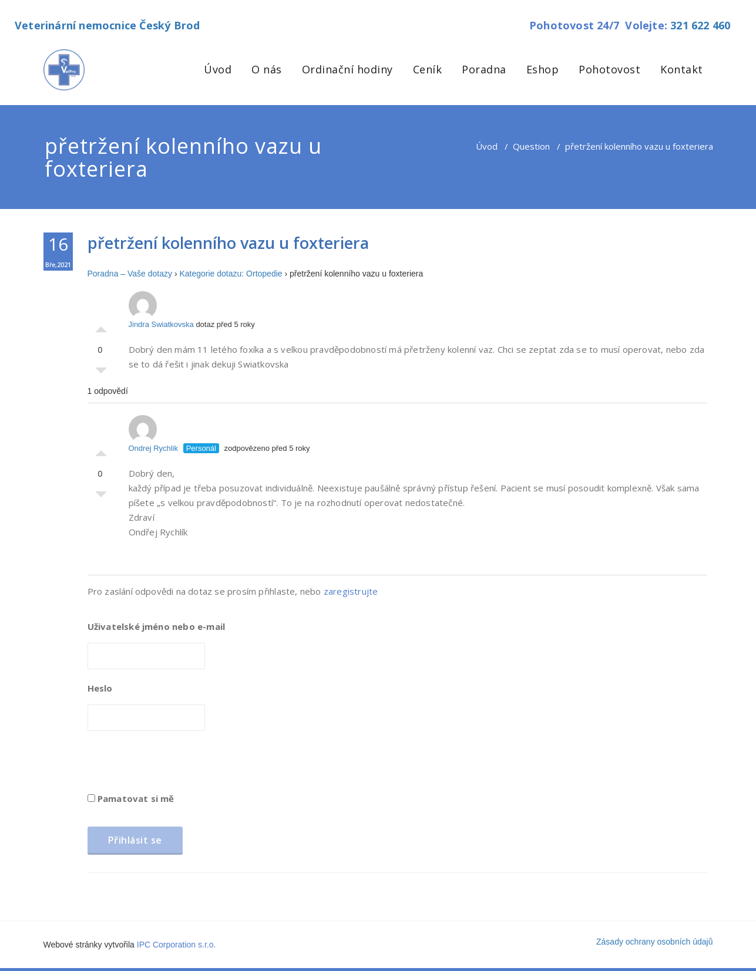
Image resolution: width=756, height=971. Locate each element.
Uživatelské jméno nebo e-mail (157, 626)
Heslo (100, 688)
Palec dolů (101, 373)
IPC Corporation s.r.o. (176, 944)
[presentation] (177, 765)
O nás (266, 69)
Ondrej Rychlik (154, 434)
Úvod (217, 69)
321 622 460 (700, 25)
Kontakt (681, 69)
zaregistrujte (351, 591)
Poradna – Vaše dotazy (130, 273)
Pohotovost (609, 69)
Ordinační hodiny (347, 69)
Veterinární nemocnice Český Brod (107, 25)
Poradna (484, 69)
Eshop (542, 69)
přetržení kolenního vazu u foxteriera (228, 243)
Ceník (427, 69)
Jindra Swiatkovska (161, 310)
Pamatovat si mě (131, 798)
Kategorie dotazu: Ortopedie (230, 273)
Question (531, 146)
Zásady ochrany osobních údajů (654, 941)
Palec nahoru (101, 326)
